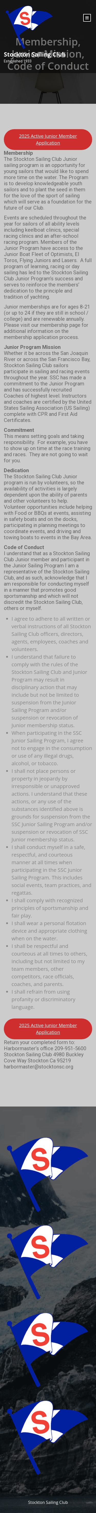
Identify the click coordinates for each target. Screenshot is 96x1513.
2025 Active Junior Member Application (48, 139)
